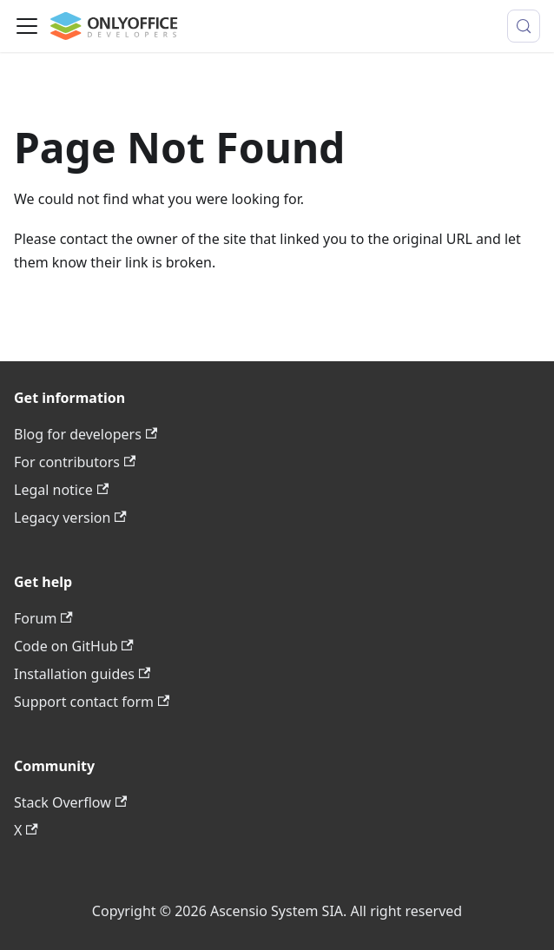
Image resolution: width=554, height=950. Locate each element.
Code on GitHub (74, 646)
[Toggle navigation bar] (27, 26)
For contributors (74, 462)
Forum (43, 618)
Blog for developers (85, 434)
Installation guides (82, 673)
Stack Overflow (70, 802)
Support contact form (91, 701)
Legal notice (61, 489)
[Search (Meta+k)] (523, 26)
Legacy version (70, 517)
